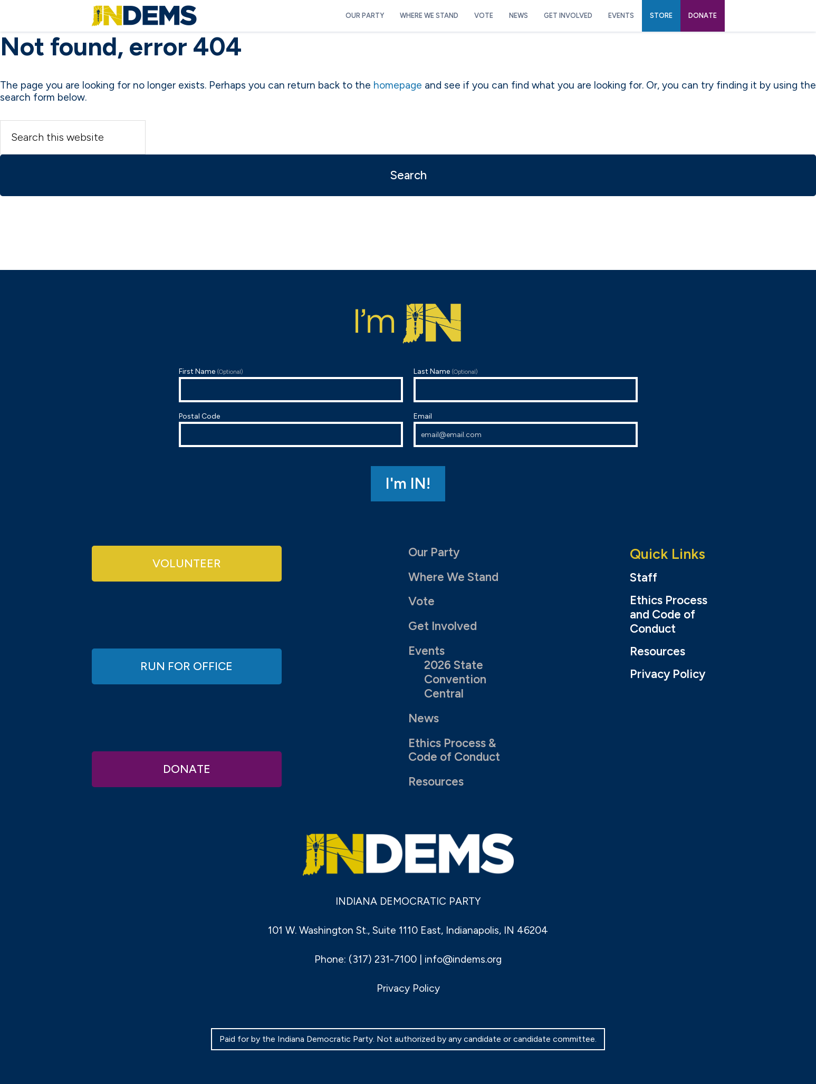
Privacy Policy (667, 674)
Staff (643, 578)
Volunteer (187, 563)
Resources (436, 782)
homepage (397, 85)
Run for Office (186, 666)
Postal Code (291, 429)
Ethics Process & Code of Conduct (454, 750)
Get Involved (442, 626)
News (423, 718)
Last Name (526, 384)
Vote (421, 601)
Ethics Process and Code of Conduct (668, 615)
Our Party (433, 552)
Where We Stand (453, 577)
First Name (291, 384)
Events (426, 651)
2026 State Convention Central (455, 679)
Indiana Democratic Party (144, 16)
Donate (186, 768)
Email (526, 429)
